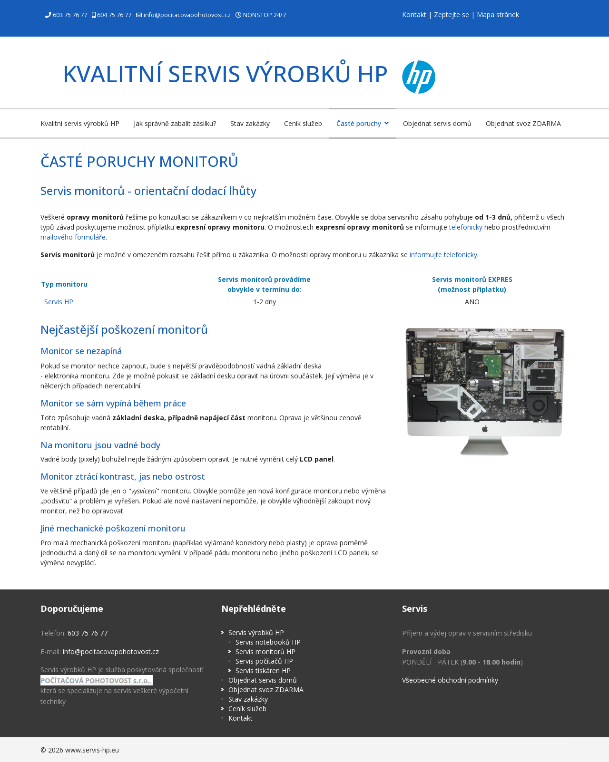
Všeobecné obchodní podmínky (450, 680)
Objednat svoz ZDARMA (523, 123)
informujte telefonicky (443, 254)
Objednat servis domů (437, 123)
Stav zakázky (250, 123)
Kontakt (414, 14)
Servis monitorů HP (265, 651)
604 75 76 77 (114, 15)
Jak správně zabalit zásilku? (175, 123)
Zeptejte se (451, 14)
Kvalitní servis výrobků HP (79, 123)
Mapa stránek (498, 14)
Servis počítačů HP (264, 661)
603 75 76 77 (70, 15)
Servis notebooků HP (268, 641)
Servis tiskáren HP (263, 670)
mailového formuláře (73, 236)
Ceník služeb (303, 123)
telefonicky (465, 226)
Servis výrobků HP (256, 632)
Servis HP (58, 301)
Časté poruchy (358, 123)
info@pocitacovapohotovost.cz (187, 15)
